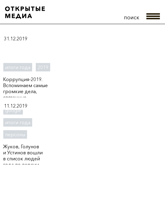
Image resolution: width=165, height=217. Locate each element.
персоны (15, 134)
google (13, 110)
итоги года (17, 67)
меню (153, 16)
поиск (131, 17)
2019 (43, 67)
